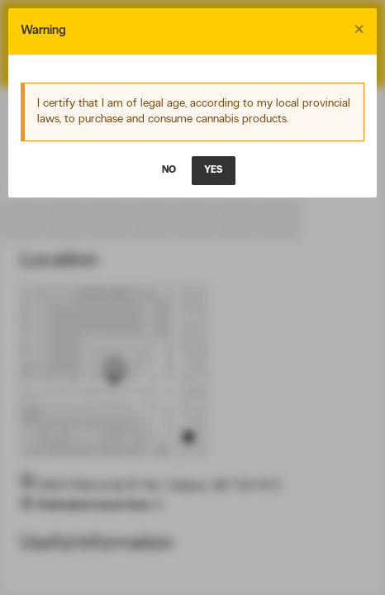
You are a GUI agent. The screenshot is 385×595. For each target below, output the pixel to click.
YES (213, 170)
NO (169, 170)
